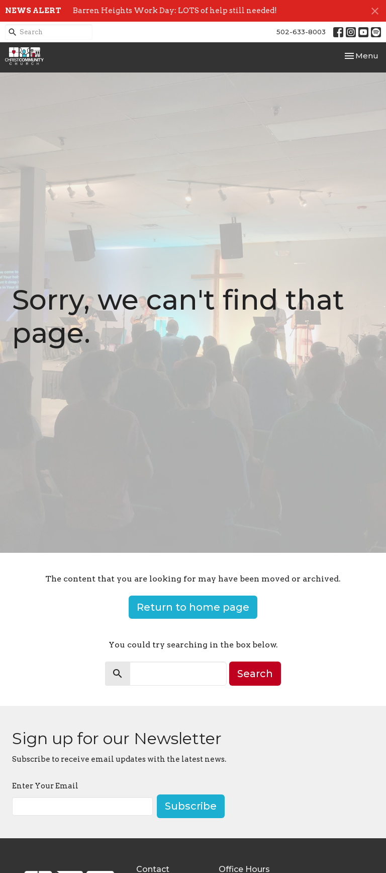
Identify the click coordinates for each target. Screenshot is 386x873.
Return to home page (193, 607)
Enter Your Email (45, 785)
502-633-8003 (301, 32)
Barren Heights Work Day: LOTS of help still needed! (175, 10)
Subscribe (191, 806)
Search (255, 674)
